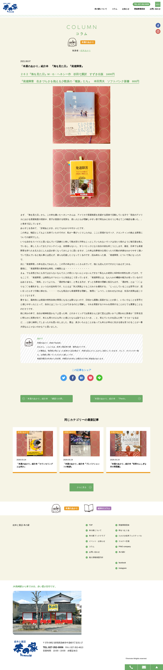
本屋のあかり (71, 508)
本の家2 (122, 552)
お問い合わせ (155, 9)
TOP (91, 525)
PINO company (125, 546)
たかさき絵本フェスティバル (130, 536)
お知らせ (125, 9)
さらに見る (81, 487)
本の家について (100, 9)
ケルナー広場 (124, 541)
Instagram (123, 568)
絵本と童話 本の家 (21, 525)
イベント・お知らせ (97, 541)
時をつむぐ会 (124, 530)
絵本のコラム (104, 508)
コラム (114, 9)
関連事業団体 (139, 9)
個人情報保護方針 (96, 557)
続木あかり (85, 51)
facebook (122, 563)
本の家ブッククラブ (97, 536)
